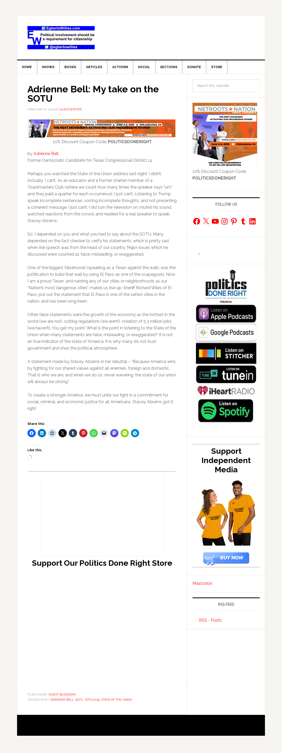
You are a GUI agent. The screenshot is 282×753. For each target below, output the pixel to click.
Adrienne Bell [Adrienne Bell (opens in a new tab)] (45, 155)
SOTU (79, 701)
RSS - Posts (210, 622)
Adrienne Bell (62, 701)
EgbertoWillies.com (61, 37)
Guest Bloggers (62, 696)
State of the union (116, 701)
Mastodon (202, 584)
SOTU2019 (92, 701)
